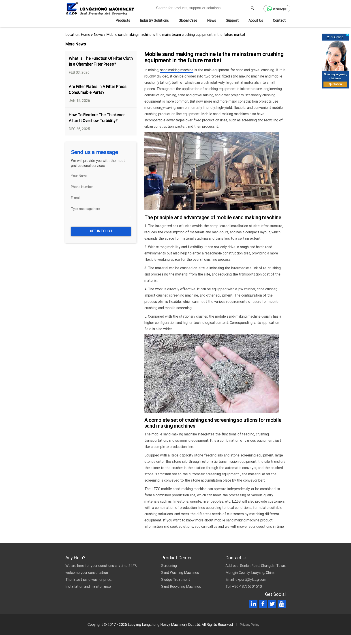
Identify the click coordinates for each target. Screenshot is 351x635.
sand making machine (176, 70)
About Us (255, 20)
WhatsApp (277, 8)
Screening (169, 566)
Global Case (188, 20)
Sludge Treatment (175, 579)
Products (123, 20)
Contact (279, 20)
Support (232, 20)
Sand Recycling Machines (181, 586)
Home (85, 34)
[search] (252, 7)
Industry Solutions (154, 20)
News (211, 20)
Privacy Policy (249, 624)
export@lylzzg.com (250, 579)
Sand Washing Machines (180, 572)
